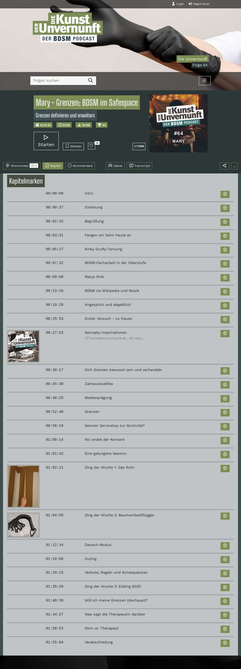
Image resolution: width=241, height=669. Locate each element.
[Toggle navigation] (204, 80)
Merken (73, 146)
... (234, 166)
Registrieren (199, 4)
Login (177, 4)
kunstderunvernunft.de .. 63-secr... (114, 338)
